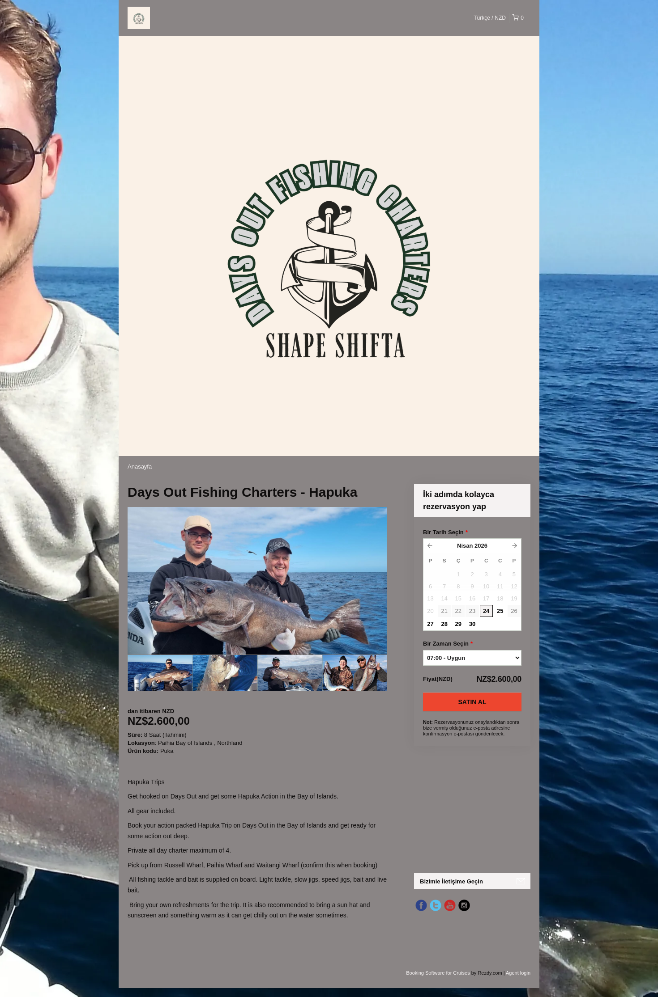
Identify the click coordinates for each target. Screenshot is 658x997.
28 (444, 624)
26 (514, 611)
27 (430, 624)
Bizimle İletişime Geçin (451, 881)
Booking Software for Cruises (438, 973)
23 (472, 611)
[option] (160, 673)
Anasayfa (140, 466)
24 (486, 611)
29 (458, 624)
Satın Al (472, 702)
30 (472, 624)
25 (500, 611)
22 (458, 611)
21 (444, 611)
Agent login (518, 973)
